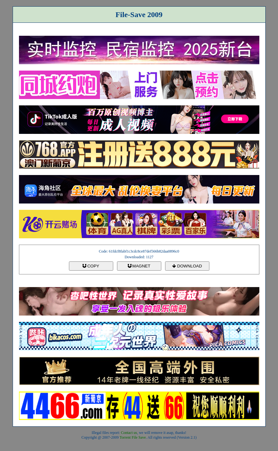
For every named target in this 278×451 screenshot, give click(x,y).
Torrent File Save (133, 437)
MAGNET (139, 266)
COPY (91, 266)
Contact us (129, 432)
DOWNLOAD (187, 266)
